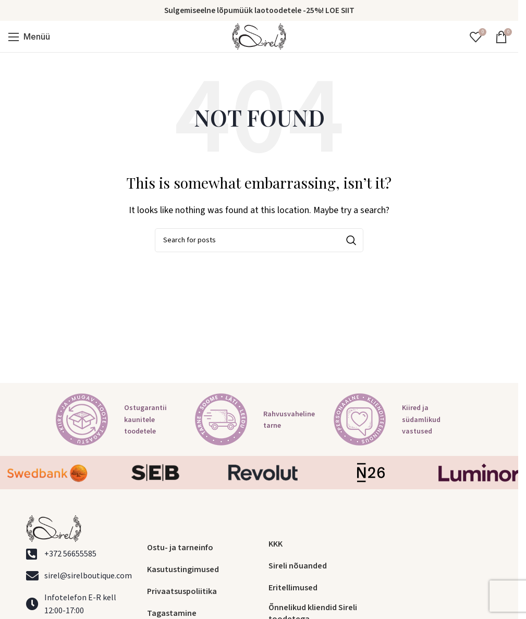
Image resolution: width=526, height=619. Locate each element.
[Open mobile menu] (29, 36)
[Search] (259, 240)
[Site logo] (259, 36)
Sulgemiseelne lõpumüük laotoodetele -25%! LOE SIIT (259, 10)
